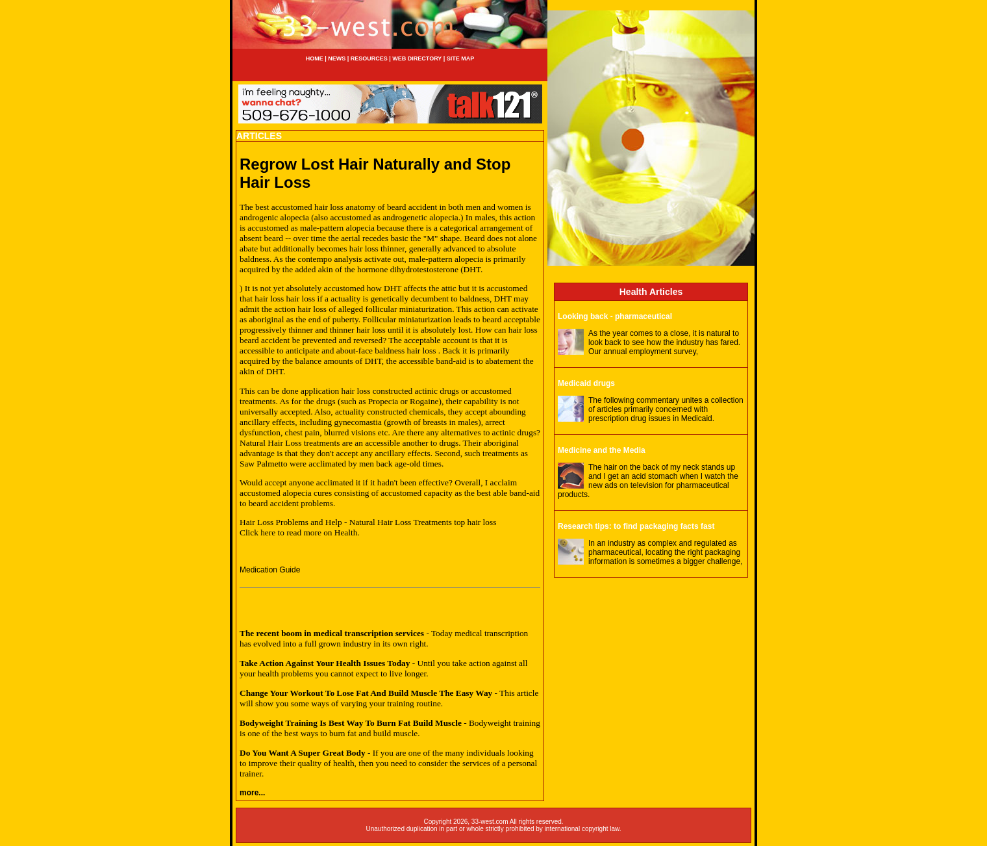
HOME (314, 58)
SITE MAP (461, 58)
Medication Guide (270, 569)
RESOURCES (369, 58)
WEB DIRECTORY (417, 58)
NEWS (336, 58)
